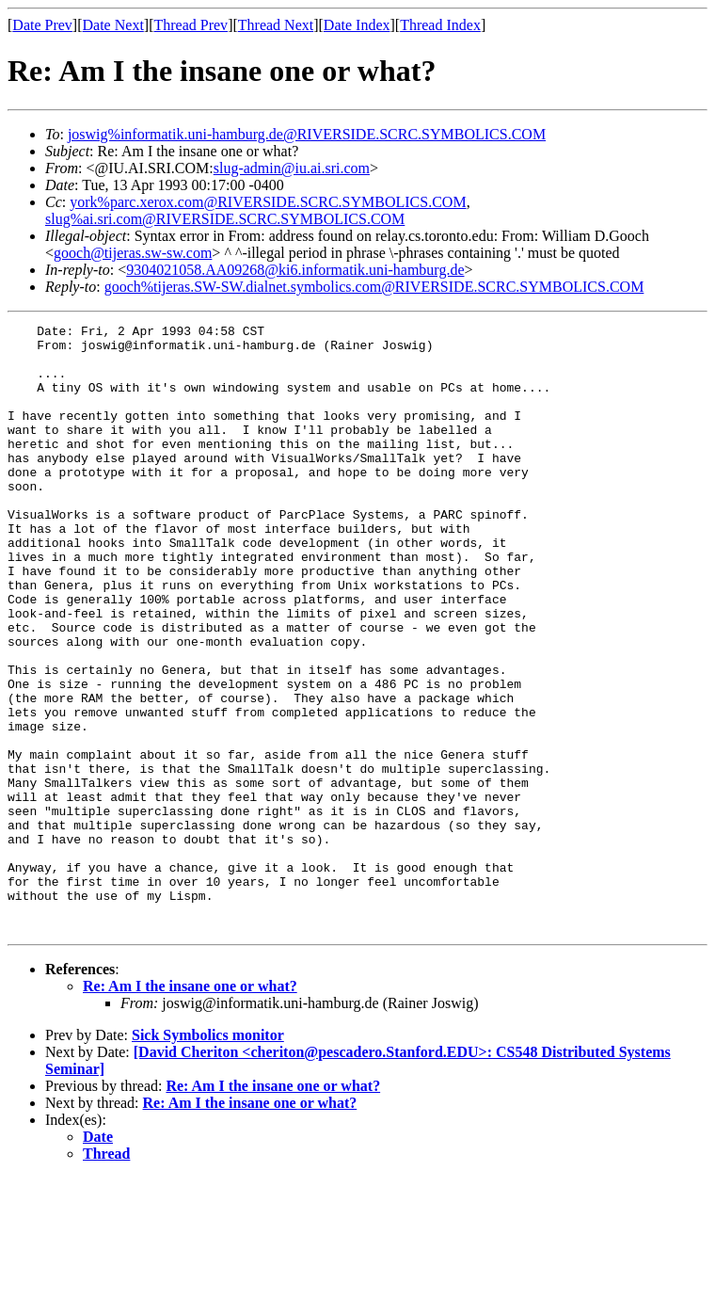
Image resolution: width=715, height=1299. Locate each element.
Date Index (357, 25)
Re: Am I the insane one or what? (190, 1107)
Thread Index (440, 25)
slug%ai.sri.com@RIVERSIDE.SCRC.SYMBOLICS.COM (225, 219)
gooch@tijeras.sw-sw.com (133, 253)
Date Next (113, 25)
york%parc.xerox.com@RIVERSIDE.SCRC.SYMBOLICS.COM (268, 202)
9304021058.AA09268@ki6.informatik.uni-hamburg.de (295, 270)
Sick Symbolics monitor (208, 1156)
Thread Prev (190, 25)
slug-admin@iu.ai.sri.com (292, 168)
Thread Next (275, 25)
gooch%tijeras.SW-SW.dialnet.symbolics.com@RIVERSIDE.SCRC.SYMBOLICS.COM (374, 287)
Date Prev (42, 25)
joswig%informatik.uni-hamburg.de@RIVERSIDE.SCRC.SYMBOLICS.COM (307, 134)
